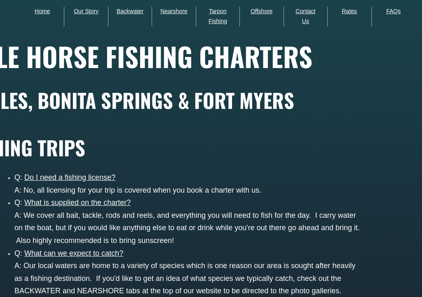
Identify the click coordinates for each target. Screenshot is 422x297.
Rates (349, 11)
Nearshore (173, 11)
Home (42, 11)
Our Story (86, 11)
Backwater (130, 11)
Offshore (261, 11)
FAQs (393, 11)
